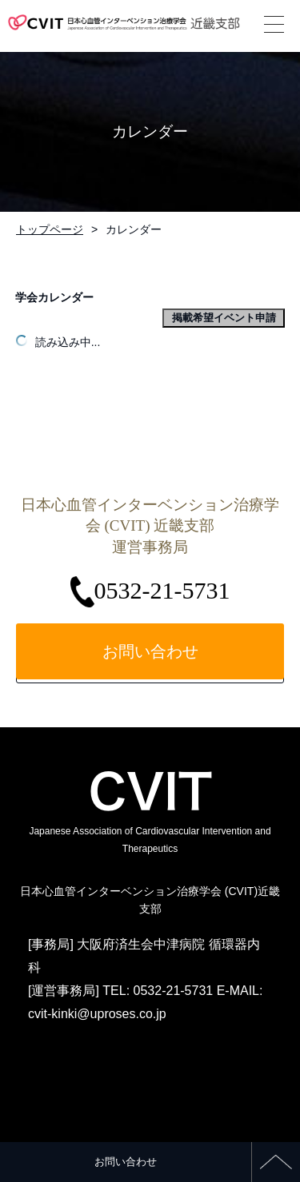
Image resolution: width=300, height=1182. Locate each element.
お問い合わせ (125, 1162)
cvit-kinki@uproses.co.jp (97, 1014)
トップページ (49, 229)
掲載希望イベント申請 (224, 318)
